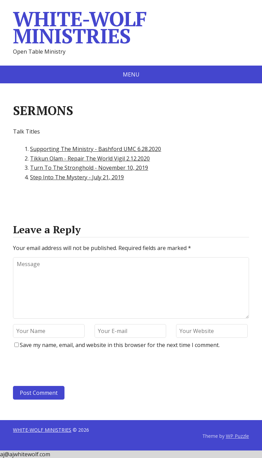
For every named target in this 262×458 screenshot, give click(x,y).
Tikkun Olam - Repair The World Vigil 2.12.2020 (90, 158)
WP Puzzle (237, 436)
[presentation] (59, 369)
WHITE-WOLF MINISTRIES (79, 27)
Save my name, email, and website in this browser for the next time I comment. (120, 345)
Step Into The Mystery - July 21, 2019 (77, 177)
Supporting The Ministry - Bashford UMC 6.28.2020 (95, 149)
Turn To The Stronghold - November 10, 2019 (89, 167)
